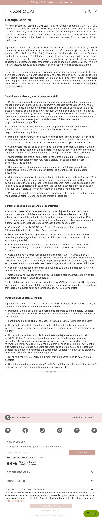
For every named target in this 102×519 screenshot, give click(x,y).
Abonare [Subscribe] (82, 452)
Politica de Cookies (15, 500)
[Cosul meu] (94, 11)
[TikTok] (94, 430)
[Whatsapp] (8, 417)
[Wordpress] (77, 430)
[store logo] (24, 11)
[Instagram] (42, 430)
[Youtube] (8, 430)
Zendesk (32, 465)
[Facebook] (25, 430)
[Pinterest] (59, 430)
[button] (89, 11)
